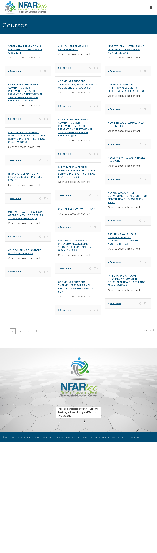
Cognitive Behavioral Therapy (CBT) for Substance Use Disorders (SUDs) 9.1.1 (77, 84)
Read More (14, 71)
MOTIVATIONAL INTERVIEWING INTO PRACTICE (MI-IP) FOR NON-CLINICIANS (126, 49)
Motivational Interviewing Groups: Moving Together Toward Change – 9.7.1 (26, 215)
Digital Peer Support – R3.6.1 (77, 209)
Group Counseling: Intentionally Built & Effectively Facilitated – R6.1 (127, 87)
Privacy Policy (76, 412)
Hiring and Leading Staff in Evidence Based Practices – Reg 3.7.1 (26, 177)
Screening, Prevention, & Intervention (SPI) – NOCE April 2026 (25, 49)
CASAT (62, 437)
